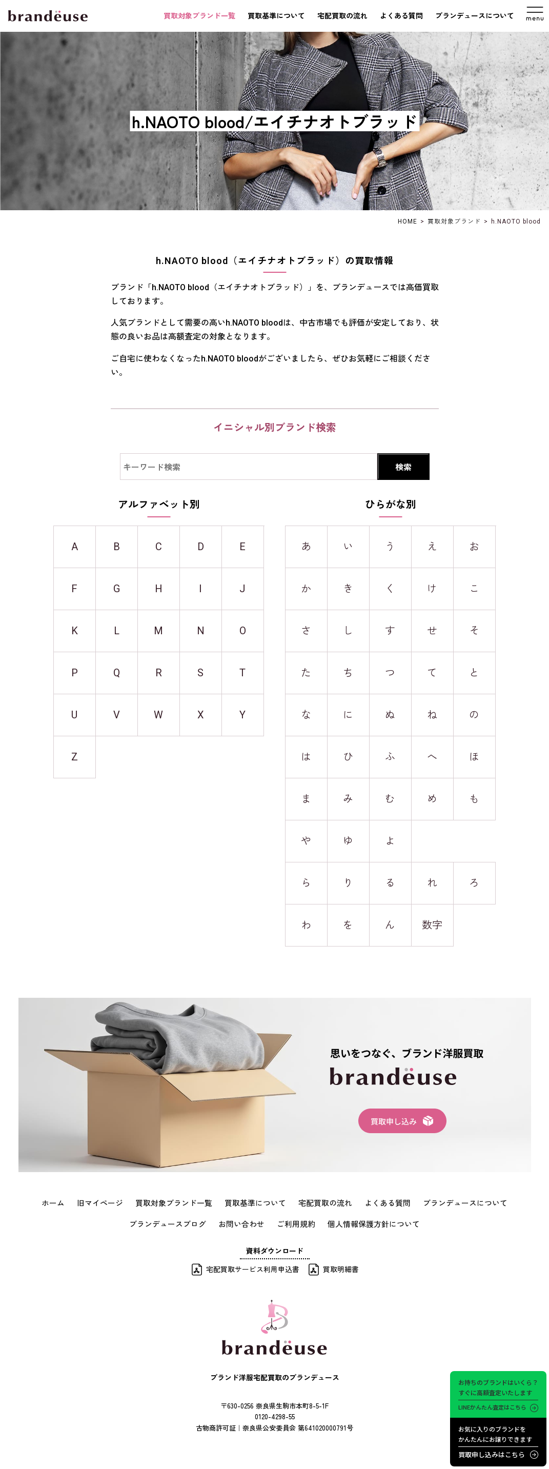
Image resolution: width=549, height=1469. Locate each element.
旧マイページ (110, 1202)
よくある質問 (401, 16)
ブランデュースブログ (174, 1223)
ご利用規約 (295, 1223)
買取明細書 (341, 1267)
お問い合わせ (243, 1223)
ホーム (65, 1202)
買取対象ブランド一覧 (199, 16)
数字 (432, 925)
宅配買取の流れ (342, 16)
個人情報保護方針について (369, 1223)
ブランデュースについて (474, 16)
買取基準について (276, 16)
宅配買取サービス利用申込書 (252, 1267)
